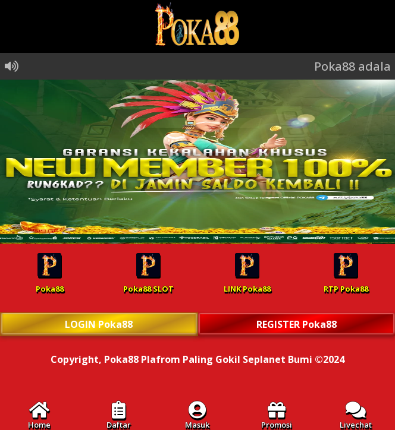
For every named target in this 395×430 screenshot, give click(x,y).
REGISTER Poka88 (296, 324)
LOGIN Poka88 (99, 324)
